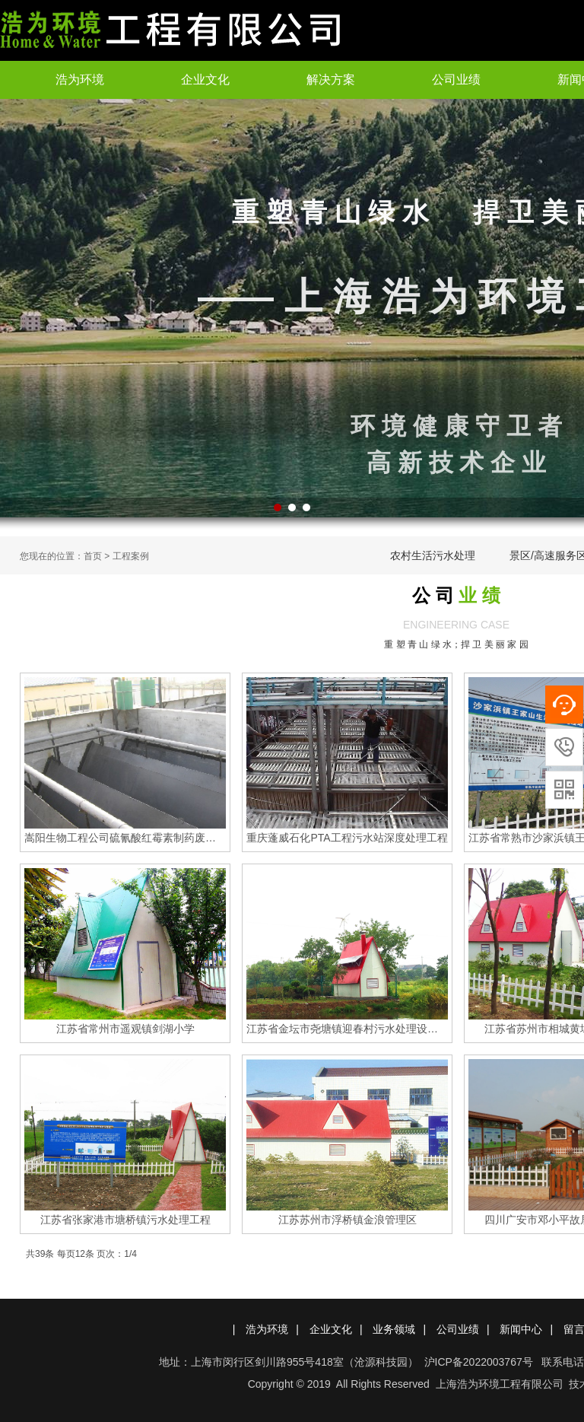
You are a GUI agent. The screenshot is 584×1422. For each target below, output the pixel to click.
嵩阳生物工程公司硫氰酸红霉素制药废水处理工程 (125, 838)
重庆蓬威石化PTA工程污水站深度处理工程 (346, 838)
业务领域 (394, 1329)
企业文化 (205, 79)
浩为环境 (80, 79)
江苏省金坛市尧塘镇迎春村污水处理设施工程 (347, 1029)
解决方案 (330, 79)
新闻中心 (521, 1329)
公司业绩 (456, 79)
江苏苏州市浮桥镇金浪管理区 (347, 1220)
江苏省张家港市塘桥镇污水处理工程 (125, 1220)
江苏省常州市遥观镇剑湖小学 (125, 1029)
